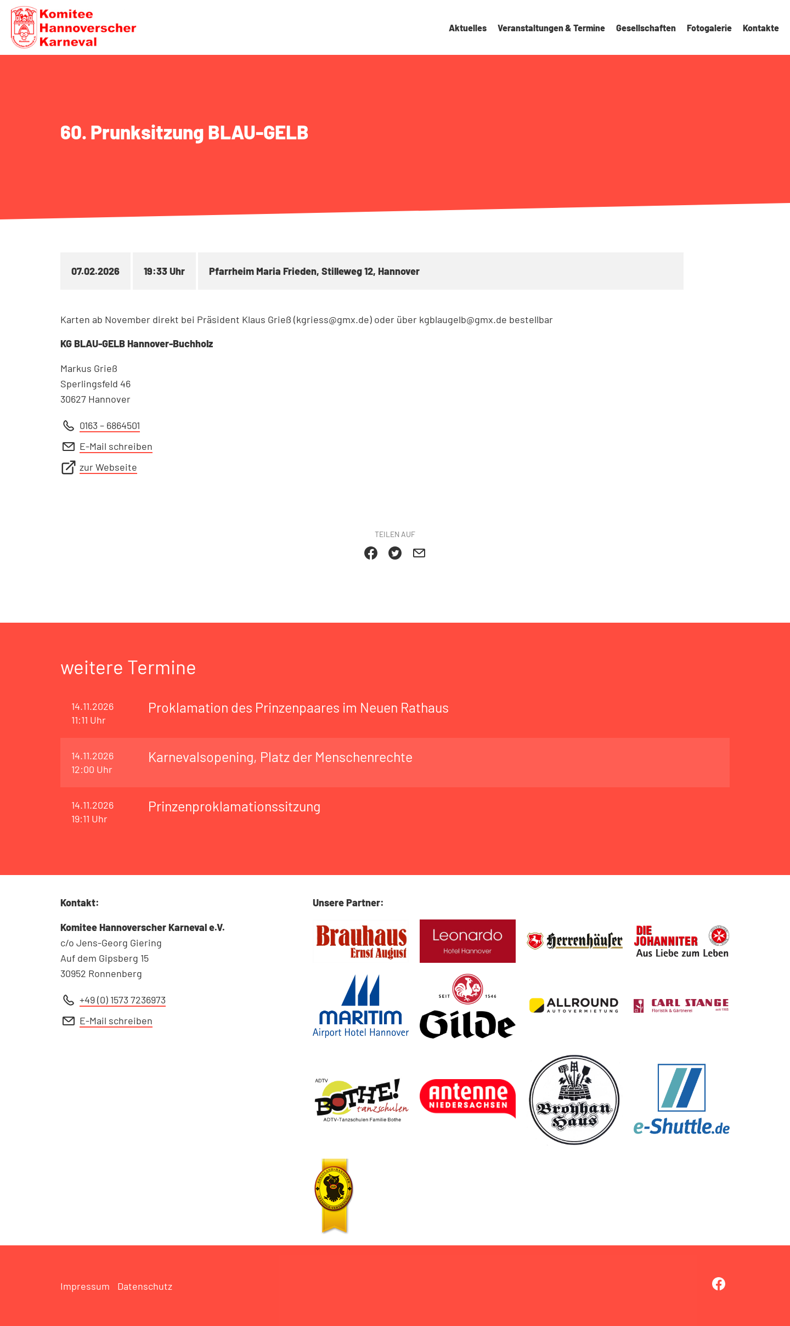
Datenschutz (144, 1286)
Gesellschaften (646, 27)
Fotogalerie (709, 27)
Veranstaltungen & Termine (551, 27)
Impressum (85, 1286)
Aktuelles (468, 27)
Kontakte (761, 27)
